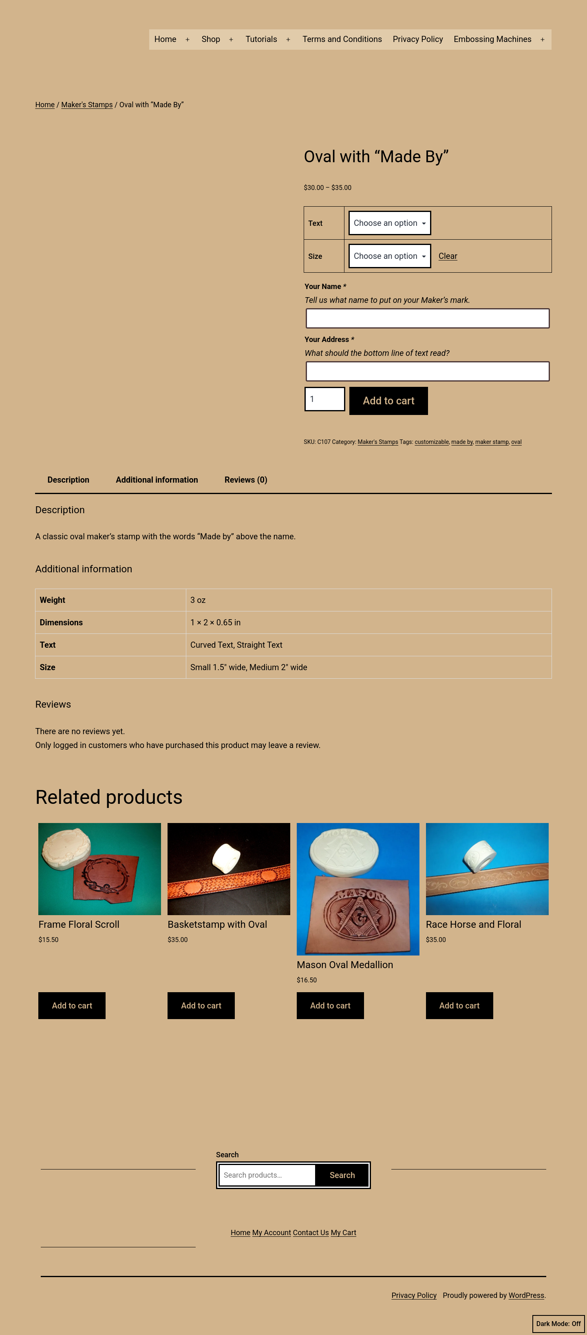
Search (227, 1154)
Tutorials (262, 39)
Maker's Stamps (87, 105)
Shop (211, 39)
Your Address (329, 339)
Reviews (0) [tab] (246, 480)
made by (461, 442)
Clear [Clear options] (448, 256)
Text (315, 223)
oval (516, 442)
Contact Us (311, 1232)
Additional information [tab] (157, 480)
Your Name (325, 286)
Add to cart (389, 401)
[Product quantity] (325, 399)
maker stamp (492, 442)
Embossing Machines (493, 39)
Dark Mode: (558, 1324)
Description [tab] (68, 480)
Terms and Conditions (342, 39)
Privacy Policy (418, 39)
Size (315, 256)
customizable (432, 442)
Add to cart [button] (72, 1006)
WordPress (526, 1295)
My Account (271, 1232)
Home (165, 39)
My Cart (343, 1232)
